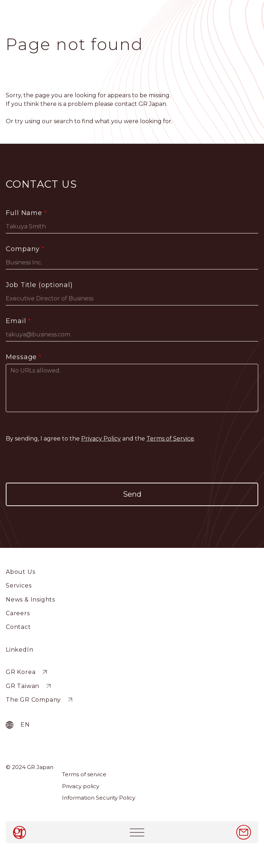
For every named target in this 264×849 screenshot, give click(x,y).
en (25, 724)
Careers (18, 613)
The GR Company (33, 699)
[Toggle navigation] (137, 832)
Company (23, 249)
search (63, 121)
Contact (18, 627)
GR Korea (20, 672)
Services (18, 585)
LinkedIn (19, 649)
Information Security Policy (98, 797)
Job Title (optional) (39, 285)
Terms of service (84, 774)
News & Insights (30, 599)
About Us (20, 571)
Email (16, 321)
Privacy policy (80, 786)
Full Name (24, 213)
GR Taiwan (22, 686)
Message (21, 357)
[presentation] (132, 463)
